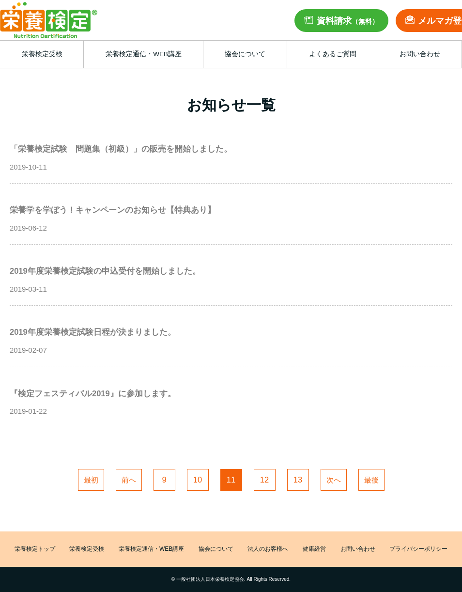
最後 (371, 480)
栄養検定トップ (35, 549)
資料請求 (348, 21)
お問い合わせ (357, 549)
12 (264, 479)
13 (297, 479)
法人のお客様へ (267, 549)
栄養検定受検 (86, 549)
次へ (333, 480)
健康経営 (314, 549)
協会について (216, 549)
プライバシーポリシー (418, 549)
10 (197, 479)
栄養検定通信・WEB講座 (151, 549)
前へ (129, 480)
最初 (91, 480)
